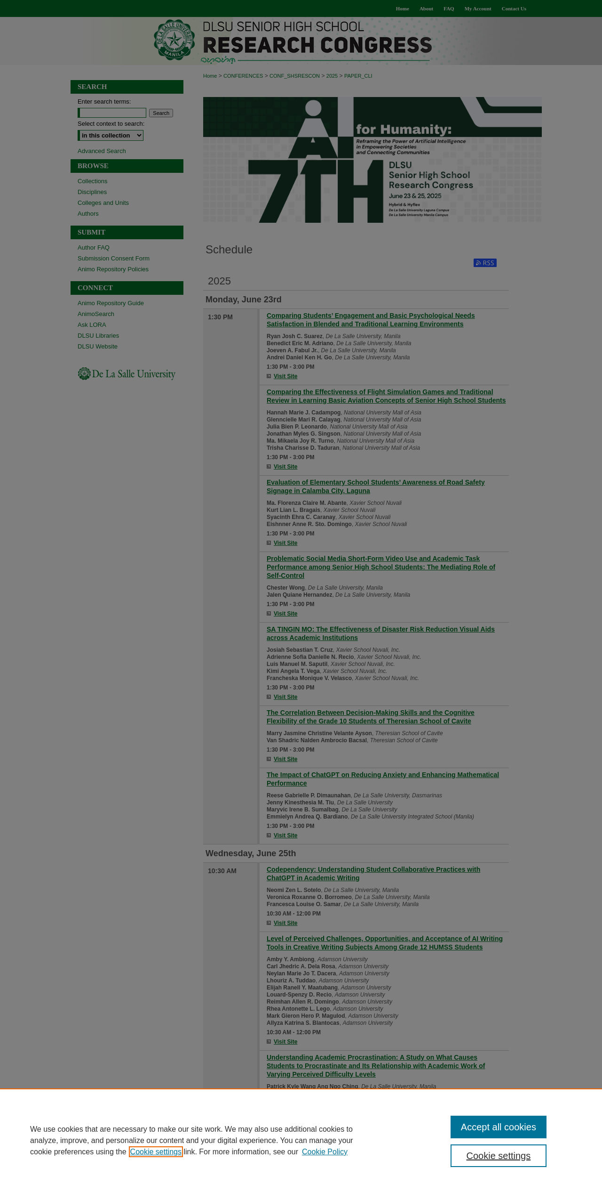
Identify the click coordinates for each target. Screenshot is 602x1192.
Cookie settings (156, 1152)
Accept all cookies (498, 1127)
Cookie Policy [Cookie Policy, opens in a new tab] (325, 1152)
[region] (301, 1140)
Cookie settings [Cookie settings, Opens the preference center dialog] (499, 1156)
